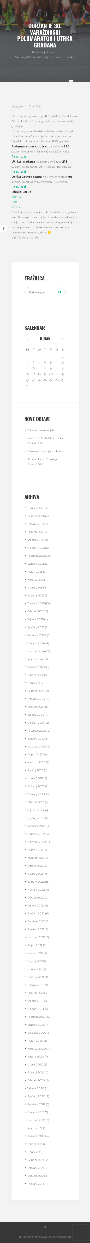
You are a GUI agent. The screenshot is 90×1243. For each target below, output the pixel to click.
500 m (16, 202)
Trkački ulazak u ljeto (41, 430)
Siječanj (36, 547)
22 (62, 374)
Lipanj (35, 508)
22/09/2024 (18, 106)
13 (51, 368)
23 (27, 380)
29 (62, 380)
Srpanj (35, 675)
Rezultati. (19, 171)
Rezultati (19, 156)
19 (45, 374)
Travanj (36, 524)
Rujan (45, 339)
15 (63, 368)
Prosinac (36, 555)
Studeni (36, 563)
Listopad (36, 651)
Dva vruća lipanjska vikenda (45, 451)
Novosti (50, 52)
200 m (16, 197)
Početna (37, 52)
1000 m (17, 207)
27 (50, 380)
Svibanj (36, 516)
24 (33, 380)
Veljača (35, 540)
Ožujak (35, 532)
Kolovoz (36, 579)
